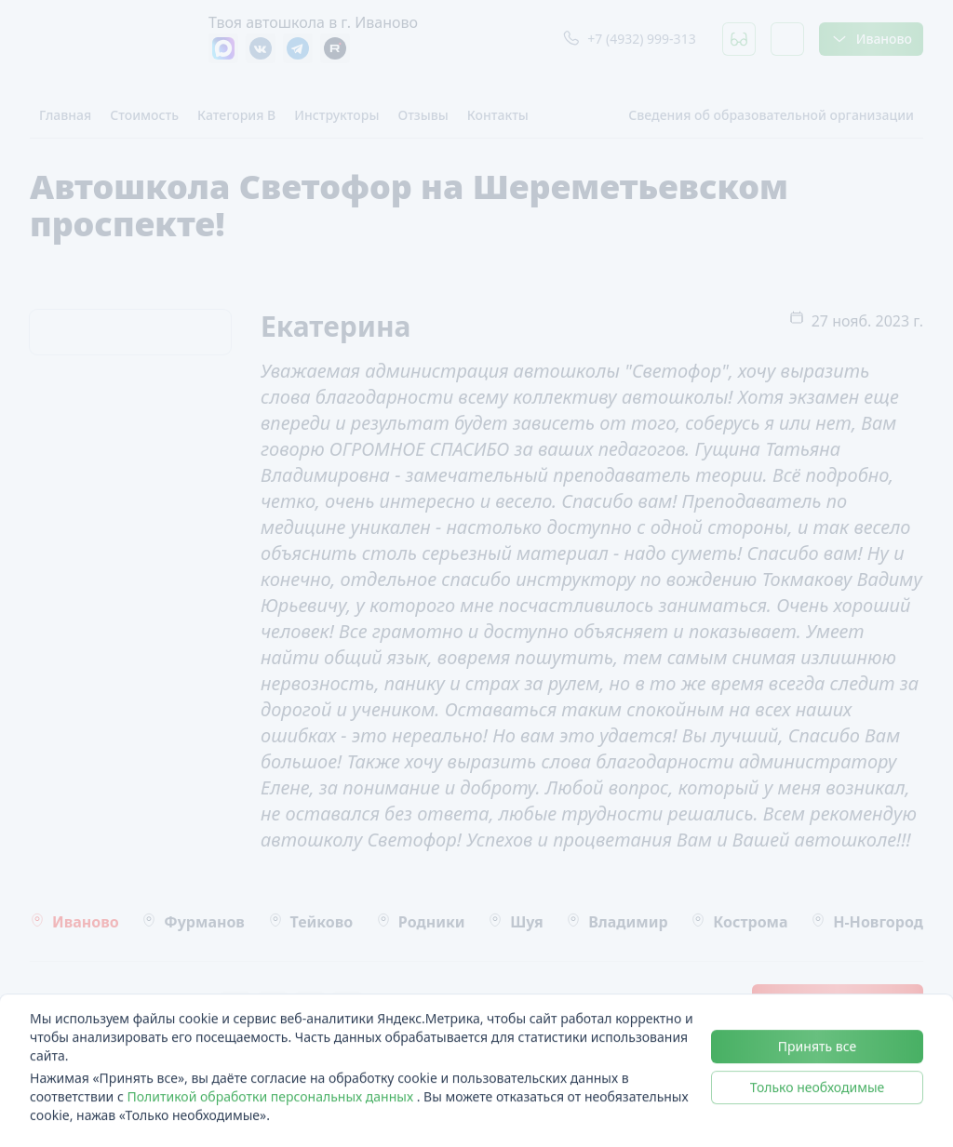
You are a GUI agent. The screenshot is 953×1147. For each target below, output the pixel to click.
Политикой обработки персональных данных (271, 1096)
